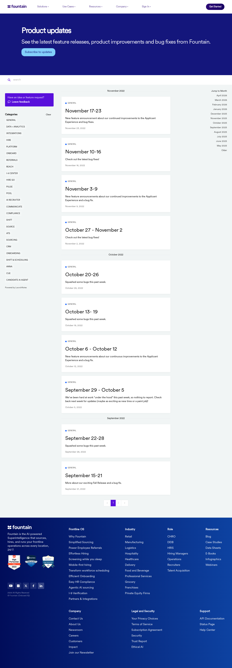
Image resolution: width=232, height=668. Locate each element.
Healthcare (132, 559)
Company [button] (121, 6)
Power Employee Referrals (85, 547)
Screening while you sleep (85, 559)
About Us (75, 624)
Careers (73, 635)
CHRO (171, 536)
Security (136, 635)
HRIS (170, 547)
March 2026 (221, 100)
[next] (124, 503)
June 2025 (221, 141)
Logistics (130, 547)
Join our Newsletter (81, 652)
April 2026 (222, 95)
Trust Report (139, 641)
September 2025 (218, 127)
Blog (208, 536)
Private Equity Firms (137, 593)
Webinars (211, 564)
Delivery (130, 564)
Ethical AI (137, 646)
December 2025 (219, 113)
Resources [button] (94, 6)
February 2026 (219, 104)
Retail (128, 536)
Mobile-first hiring (80, 564)
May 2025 (222, 145)
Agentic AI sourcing (81, 587)
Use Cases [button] (68, 6)
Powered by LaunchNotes (16, 287)
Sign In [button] (145, 6)
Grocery (130, 581)
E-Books (211, 553)
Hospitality (131, 553)
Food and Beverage (137, 570)
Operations (174, 559)
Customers (75, 641)
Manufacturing (134, 542)
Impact (73, 646)
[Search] (28, 80)
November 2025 (219, 118)
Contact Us (76, 618)
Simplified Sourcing (81, 542)
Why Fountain (77, 536)
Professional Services (138, 576)
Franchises (131, 587)
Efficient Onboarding (82, 576)
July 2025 (222, 136)
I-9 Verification (78, 593)
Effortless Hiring (79, 553)
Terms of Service (142, 624)
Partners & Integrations (83, 598)
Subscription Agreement (146, 629)
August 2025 (220, 132)
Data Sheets (213, 547)
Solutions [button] (42, 6)
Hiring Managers (177, 553)
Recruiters (173, 564)
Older (224, 150)
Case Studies (214, 542)
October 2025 (220, 123)
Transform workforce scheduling (89, 570)
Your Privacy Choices (144, 618)
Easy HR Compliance (82, 581)
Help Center (207, 629)
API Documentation (212, 618)
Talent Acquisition (178, 570)
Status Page (207, 624)
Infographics (213, 559)
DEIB (170, 542)
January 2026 (220, 109)
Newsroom (76, 629)
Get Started (215, 6)
